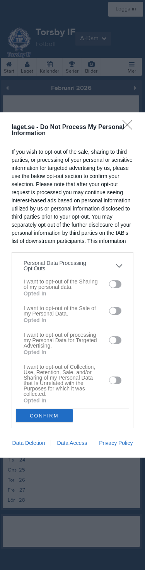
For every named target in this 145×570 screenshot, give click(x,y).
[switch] (115, 284)
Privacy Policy (116, 443)
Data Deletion (28, 443)
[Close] (130, 127)
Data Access (72, 443)
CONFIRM (44, 415)
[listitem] (72, 265)
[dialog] (72, 285)
